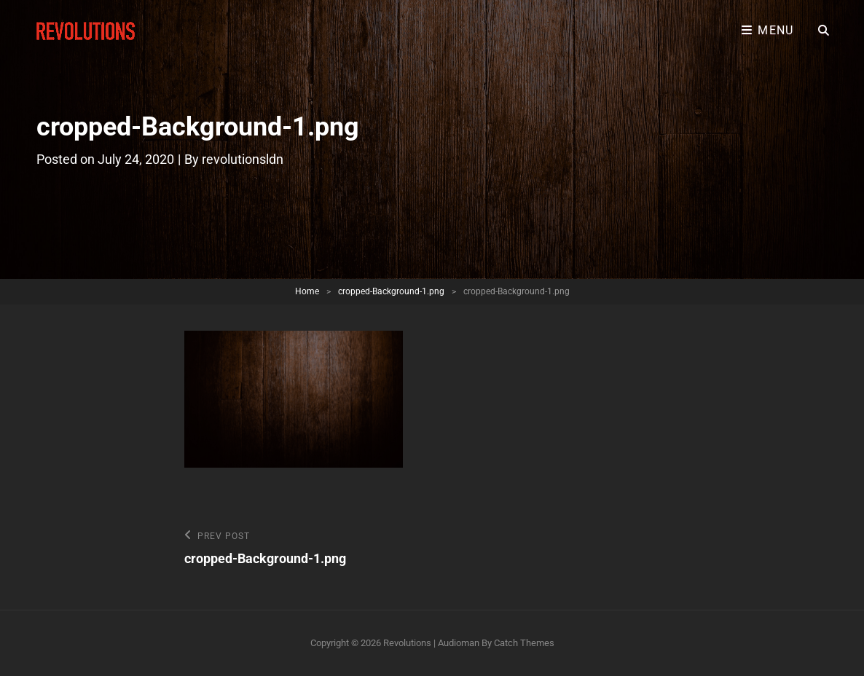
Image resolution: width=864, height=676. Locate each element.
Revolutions (407, 642)
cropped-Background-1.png (391, 291)
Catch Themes (524, 642)
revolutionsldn (242, 159)
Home (307, 291)
